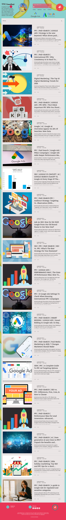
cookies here (43, 514)
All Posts (4, 20)
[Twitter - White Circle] (37, 508)
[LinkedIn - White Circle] (33, 508)
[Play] (33, 6)
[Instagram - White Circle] (39, 508)
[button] (61, 21)
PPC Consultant (8, 4)
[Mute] (49, 7)
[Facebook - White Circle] (35, 508)
